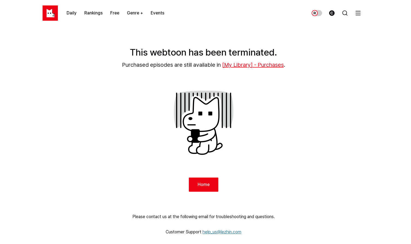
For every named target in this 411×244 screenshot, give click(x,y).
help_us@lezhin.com (221, 231)
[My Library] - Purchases (253, 65)
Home (204, 184)
